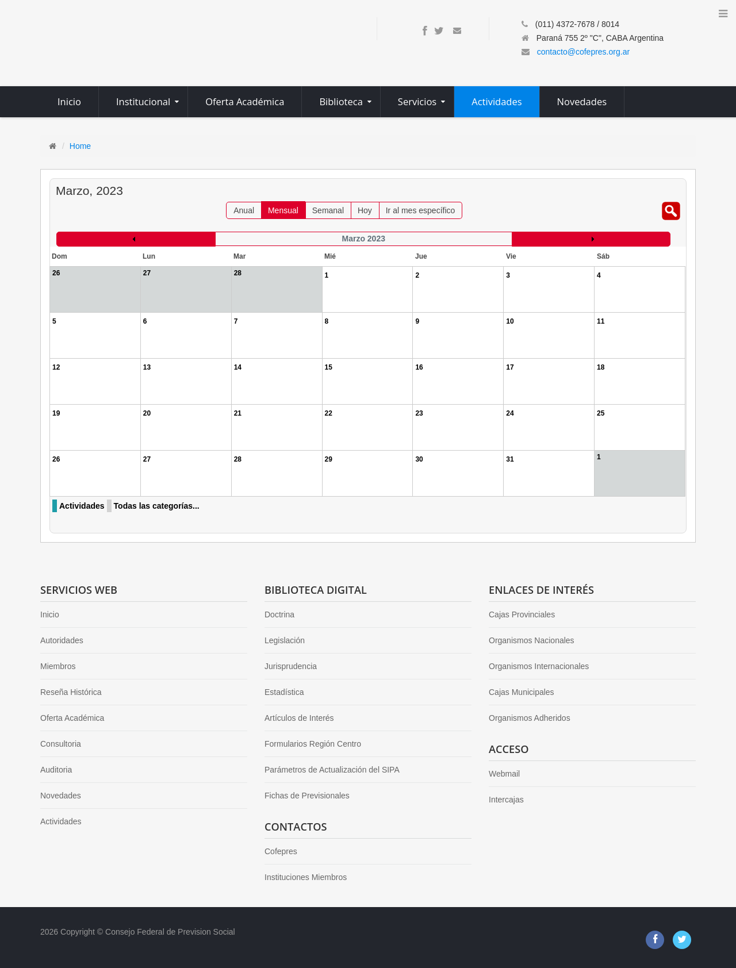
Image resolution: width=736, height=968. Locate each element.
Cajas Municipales (521, 692)
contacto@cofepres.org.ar (583, 51)
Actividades (82, 505)
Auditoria (56, 769)
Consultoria (60, 743)
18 (600, 367)
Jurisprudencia (290, 666)
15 (328, 367)
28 (237, 459)
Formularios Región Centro (312, 743)
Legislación (284, 640)
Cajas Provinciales (522, 614)
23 (419, 413)
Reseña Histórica (71, 692)
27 (147, 459)
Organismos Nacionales (531, 640)
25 (600, 413)
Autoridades (61, 640)
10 (509, 321)
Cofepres (280, 851)
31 (509, 459)
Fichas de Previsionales (307, 795)
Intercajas (506, 799)
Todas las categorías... (157, 505)
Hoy (365, 210)
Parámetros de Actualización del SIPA (332, 769)
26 (56, 459)
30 (419, 459)
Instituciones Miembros (305, 877)
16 (419, 367)
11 (600, 321)
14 (237, 367)
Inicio (49, 614)
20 (147, 413)
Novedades (60, 795)
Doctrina (279, 614)
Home (80, 146)
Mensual (283, 210)
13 (147, 367)
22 (328, 413)
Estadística (284, 692)
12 (56, 367)
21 (237, 413)
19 (56, 413)
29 (328, 459)
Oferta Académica (72, 718)
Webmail (504, 773)
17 (509, 367)
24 (509, 413)
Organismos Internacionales (539, 666)
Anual (243, 210)
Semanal (328, 210)
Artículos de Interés (299, 718)
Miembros (57, 666)
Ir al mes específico (420, 210)
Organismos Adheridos (529, 718)
